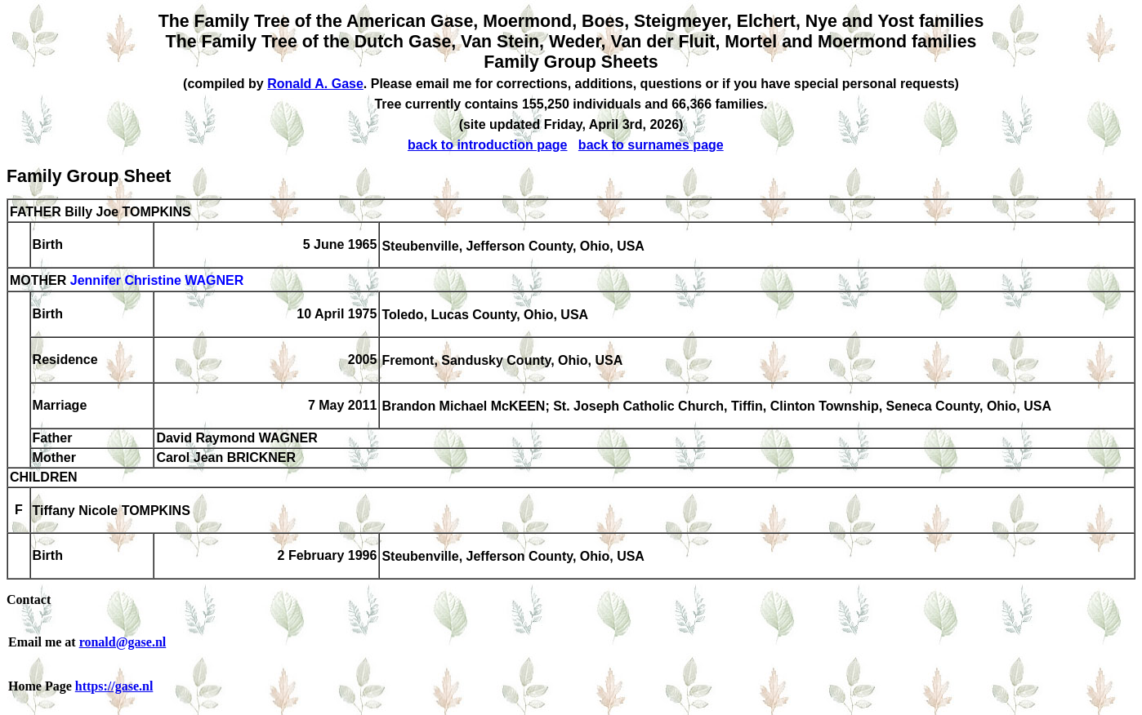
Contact (29, 599)
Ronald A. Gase (315, 84)
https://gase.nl (114, 686)
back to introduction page (488, 145)
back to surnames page (651, 145)
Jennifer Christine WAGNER (156, 281)
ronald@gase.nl (123, 642)
